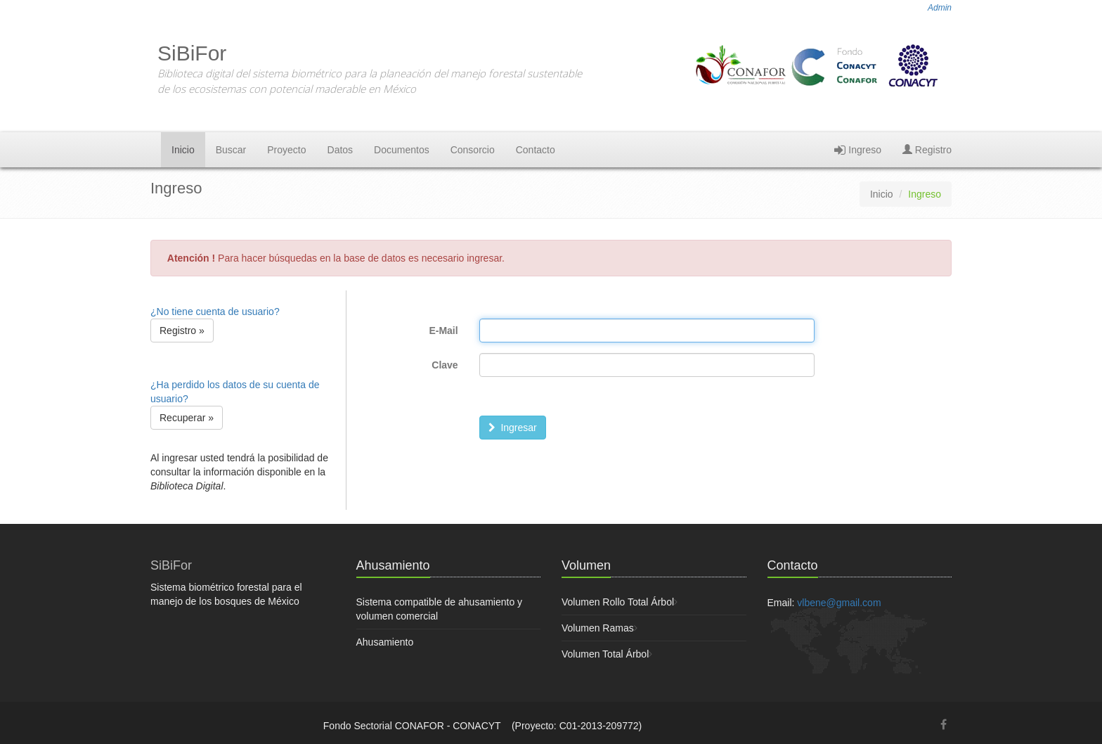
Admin (940, 8)
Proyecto (286, 149)
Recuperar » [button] (187, 417)
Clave (445, 365)
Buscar (231, 149)
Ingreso (857, 149)
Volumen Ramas (598, 628)
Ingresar (512, 427)
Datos (341, 149)
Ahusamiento (385, 642)
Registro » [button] (182, 330)
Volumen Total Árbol (605, 654)
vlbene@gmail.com (839, 602)
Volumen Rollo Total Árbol (618, 602)
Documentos (401, 149)
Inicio (183, 149)
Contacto (535, 149)
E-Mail (443, 330)
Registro (927, 149)
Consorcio (472, 149)
